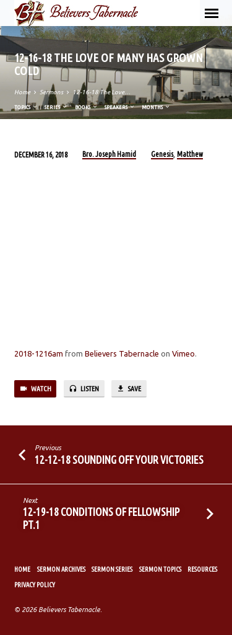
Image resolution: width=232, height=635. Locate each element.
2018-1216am (38, 353)
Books (86, 107)
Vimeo (183, 353)
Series (56, 107)
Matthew (190, 154)
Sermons (51, 92)
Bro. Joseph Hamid (109, 154)
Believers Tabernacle (122, 353)
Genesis (162, 154)
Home (22, 92)
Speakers (120, 107)
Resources (202, 569)
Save (128, 389)
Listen (84, 389)
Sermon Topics (160, 569)
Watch (35, 389)
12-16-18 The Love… (101, 92)
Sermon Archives (61, 569)
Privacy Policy (34, 584)
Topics (26, 107)
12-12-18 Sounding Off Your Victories (119, 459)
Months (156, 107)
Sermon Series (112, 569)
